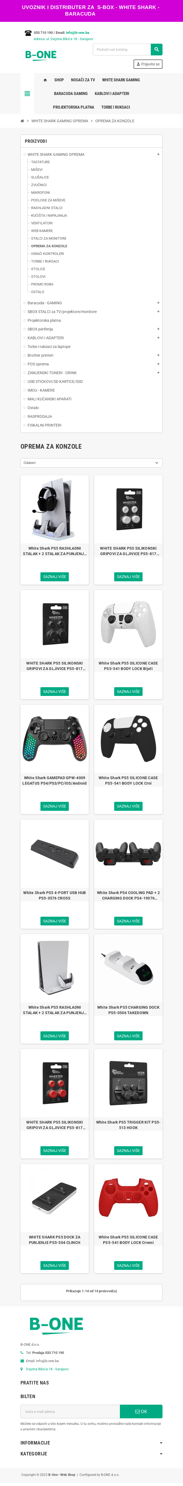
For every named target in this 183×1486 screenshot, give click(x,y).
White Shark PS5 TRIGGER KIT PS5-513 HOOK (128, 1127)
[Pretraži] (127, 49)
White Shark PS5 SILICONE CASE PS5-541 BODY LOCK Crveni (128, 1242)
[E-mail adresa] (70, 1414)
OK (141, 1414)
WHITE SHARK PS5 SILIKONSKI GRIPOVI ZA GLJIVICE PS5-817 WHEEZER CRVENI (54, 1127)
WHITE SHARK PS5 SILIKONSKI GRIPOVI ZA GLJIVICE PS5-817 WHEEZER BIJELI (128, 551)
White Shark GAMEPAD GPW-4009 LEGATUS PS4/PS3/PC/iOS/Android (54, 781)
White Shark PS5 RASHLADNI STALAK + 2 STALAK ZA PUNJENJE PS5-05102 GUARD (54, 1012)
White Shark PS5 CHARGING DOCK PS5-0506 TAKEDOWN (128, 1012)
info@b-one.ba (77, 33)
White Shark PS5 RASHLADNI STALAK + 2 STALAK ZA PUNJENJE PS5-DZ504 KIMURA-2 (54, 551)
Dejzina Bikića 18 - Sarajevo (47, 1372)
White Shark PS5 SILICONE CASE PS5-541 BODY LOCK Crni (128, 781)
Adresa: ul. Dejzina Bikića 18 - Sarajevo (56, 39)
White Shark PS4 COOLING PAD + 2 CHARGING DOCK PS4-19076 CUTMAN (128, 897)
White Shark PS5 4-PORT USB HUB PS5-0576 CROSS (54, 896)
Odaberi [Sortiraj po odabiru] (29, 463)
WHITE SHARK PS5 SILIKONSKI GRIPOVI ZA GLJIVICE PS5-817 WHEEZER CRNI (54, 666)
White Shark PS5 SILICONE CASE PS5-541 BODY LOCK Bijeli (128, 666)
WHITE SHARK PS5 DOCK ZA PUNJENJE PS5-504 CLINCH (54, 1242)
